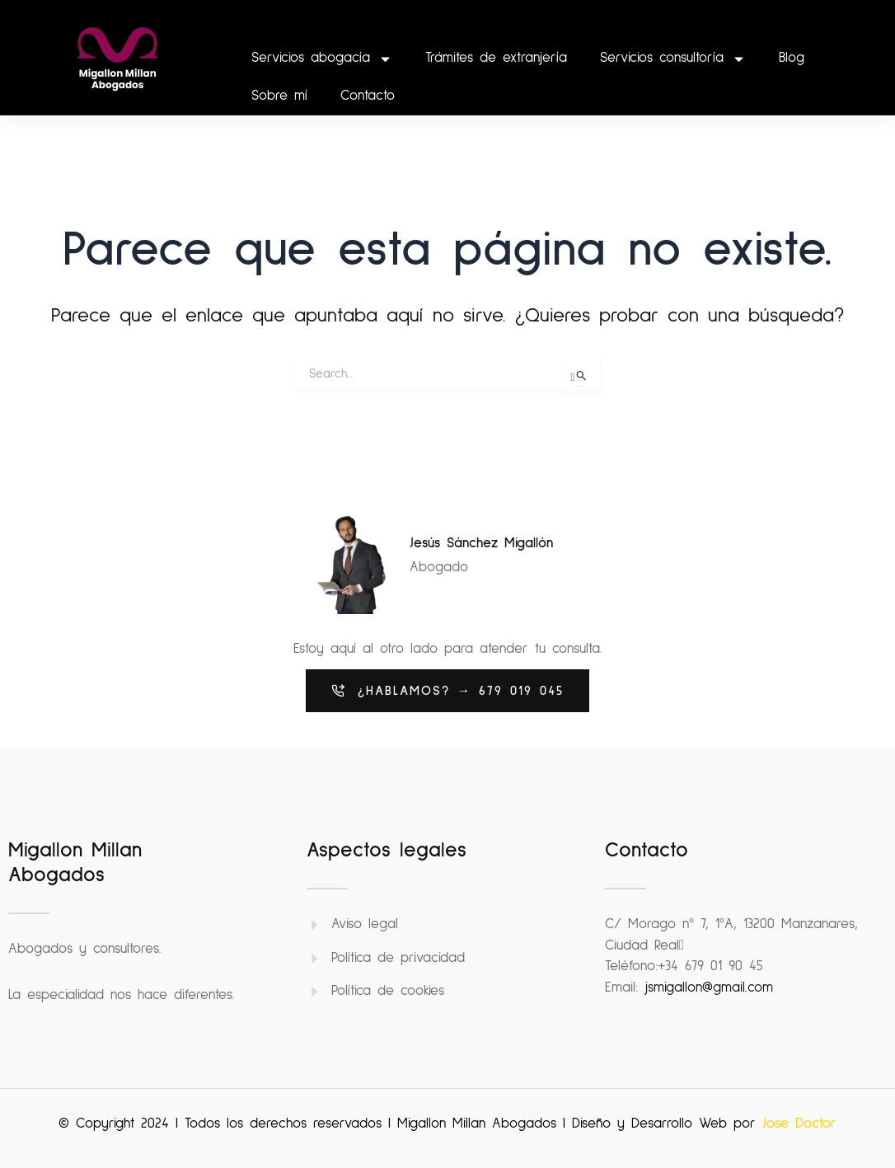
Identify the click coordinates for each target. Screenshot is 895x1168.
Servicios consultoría (673, 59)
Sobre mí (279, 96)
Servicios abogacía (321, 59)
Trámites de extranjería (496, 58)
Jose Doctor (799, 1124)
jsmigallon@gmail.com (708, 988)
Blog (791, 58)
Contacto (367, 96)
